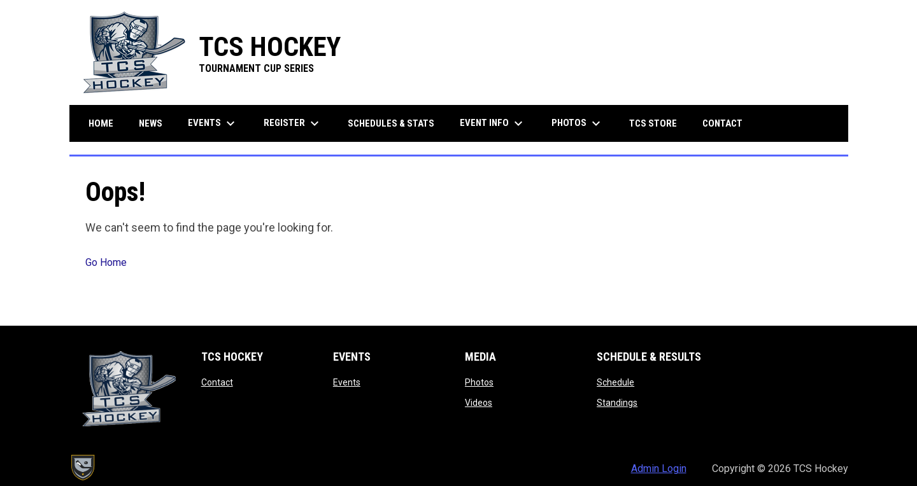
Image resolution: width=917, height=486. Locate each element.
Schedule (615, 382)
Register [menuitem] (293, 123)
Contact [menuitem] (722, 123)
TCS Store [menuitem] (657, 123)
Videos (478, 403)
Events (346, 382)
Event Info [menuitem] (493, 123)
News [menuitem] (150, 123)
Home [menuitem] (101, 123)
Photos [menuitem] (577, 123)
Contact (217, 382)
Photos (479, 382)
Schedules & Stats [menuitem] (391, 123)
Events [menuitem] (213, 123)
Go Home (106, 262)
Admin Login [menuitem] (658, 468)
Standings (617, 403)
